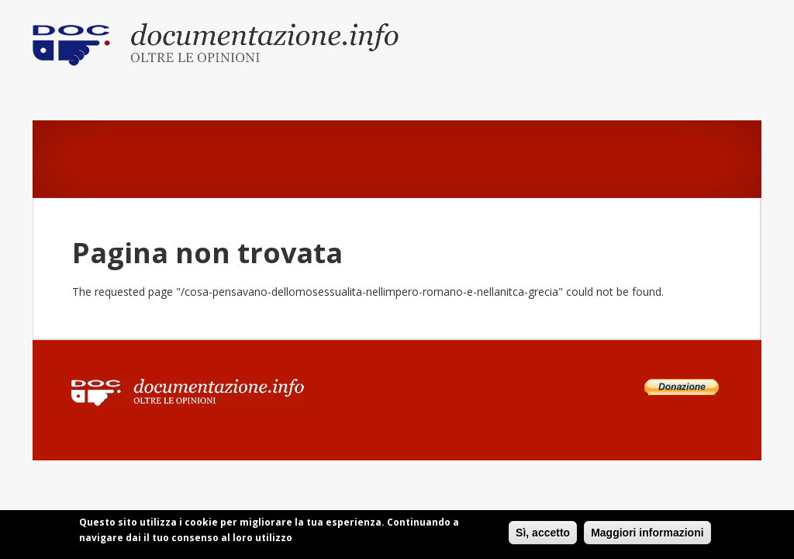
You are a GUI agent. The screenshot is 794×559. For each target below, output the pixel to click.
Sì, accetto (543, 535)
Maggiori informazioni (647, 535)
